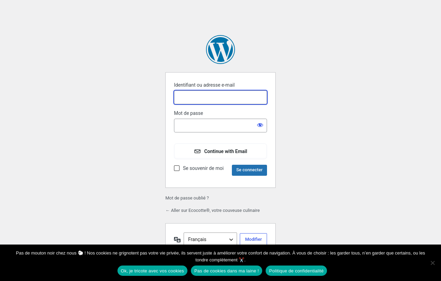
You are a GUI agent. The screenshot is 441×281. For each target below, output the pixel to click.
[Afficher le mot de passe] (260, 125)
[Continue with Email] (220, 151)
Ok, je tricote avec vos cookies (152, 270)
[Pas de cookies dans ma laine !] (432, 262)
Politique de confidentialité (296, 270)
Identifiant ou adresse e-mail (204, 85)
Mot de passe (188, 113)
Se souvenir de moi (203, 168)
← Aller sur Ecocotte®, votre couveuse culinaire (212, 210)
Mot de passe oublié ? (187, 198)
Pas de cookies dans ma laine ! (226, 270)
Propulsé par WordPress (220, 49)
